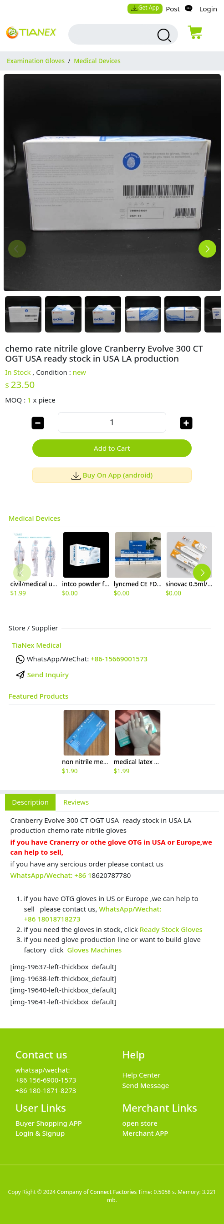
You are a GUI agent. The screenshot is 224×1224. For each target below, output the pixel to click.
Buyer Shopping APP (48, 1123)
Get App (145, 7)
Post (173, 8)
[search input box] (114, 34)
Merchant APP (145, 1133)
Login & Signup (40, 1133)
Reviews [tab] (76, 801)
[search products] (163, 35)
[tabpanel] (112, 914)
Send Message (145, 1085)
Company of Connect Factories (97, 1192)
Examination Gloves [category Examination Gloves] (36, 61)
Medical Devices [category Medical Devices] (97, 61)
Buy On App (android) (112, 474)
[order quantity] (112, 422)
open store (140, 1123)
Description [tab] (30, 801)
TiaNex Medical (36, 645)
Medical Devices (35, 518)
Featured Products (39, 695)
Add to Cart (112, 448)
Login (208, 8)
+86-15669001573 (119, 658)
